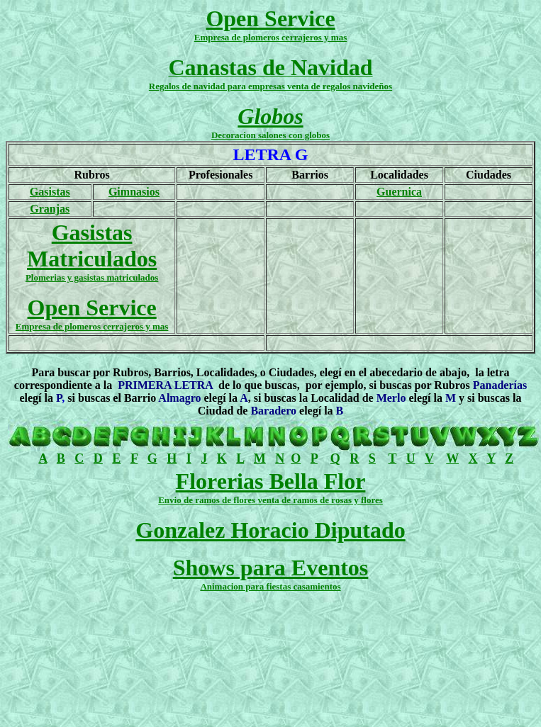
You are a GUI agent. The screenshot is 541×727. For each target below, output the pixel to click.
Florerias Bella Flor (271, 481)
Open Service (270, 18)
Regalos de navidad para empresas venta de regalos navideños (270, 86)
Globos (270, 116)
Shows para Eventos (271, 567)
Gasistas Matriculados (92, 245)
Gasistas (50, 192)
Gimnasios (134, 192)
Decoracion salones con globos (270, 135)
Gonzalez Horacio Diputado (270, 530)
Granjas (49, 209)
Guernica (399, 192)
